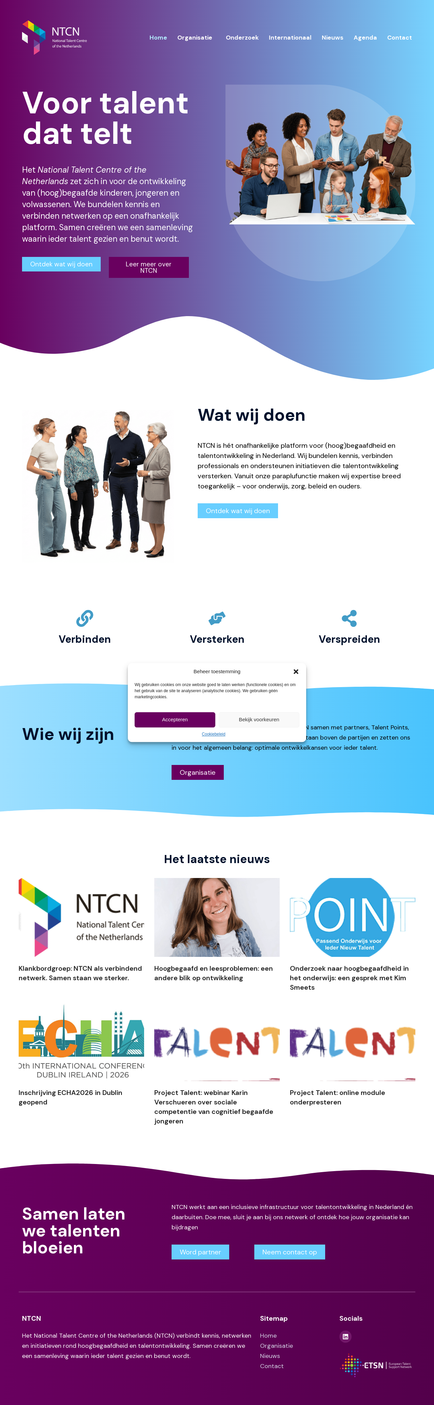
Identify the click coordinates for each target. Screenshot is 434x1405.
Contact (399, 38)
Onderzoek (242, 38)
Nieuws (332, 38)
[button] (296, 671)
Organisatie (194, 38)
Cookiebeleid (213, 734)
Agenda (365, 38)
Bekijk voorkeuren (259, 719)
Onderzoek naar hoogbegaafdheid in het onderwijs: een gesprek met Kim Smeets (349, 978)
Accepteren (175, 719)
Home (158, 38)
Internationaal (290, 38)
